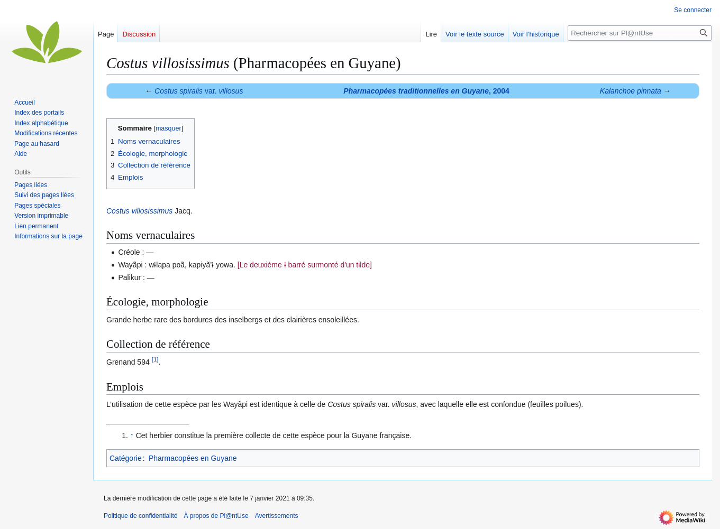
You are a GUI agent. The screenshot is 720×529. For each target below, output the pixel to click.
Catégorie (126, 458)
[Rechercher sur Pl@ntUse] (640, 33)
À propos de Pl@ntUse (216, 515)
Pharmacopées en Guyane (193, 458)
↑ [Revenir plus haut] (132, 435)
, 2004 (426, 91)
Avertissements (276, 515)
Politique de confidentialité (140, 515)
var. (198, 91)
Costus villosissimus (139, 211)
